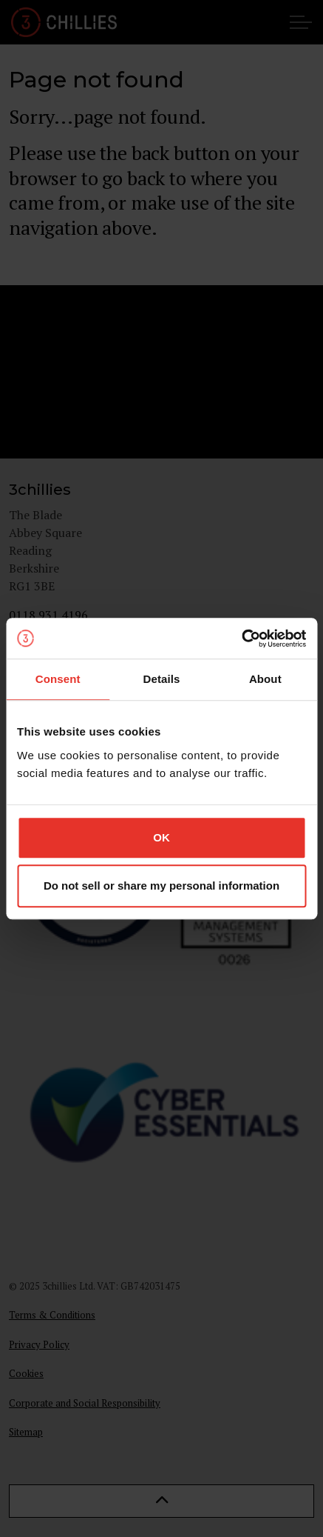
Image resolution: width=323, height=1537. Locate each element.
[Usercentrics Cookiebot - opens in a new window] (241, 638)
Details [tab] (161, 679)
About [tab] (265, 679)
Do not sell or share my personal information (161, 885)
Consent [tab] (58, 679)
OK (161, 837)
